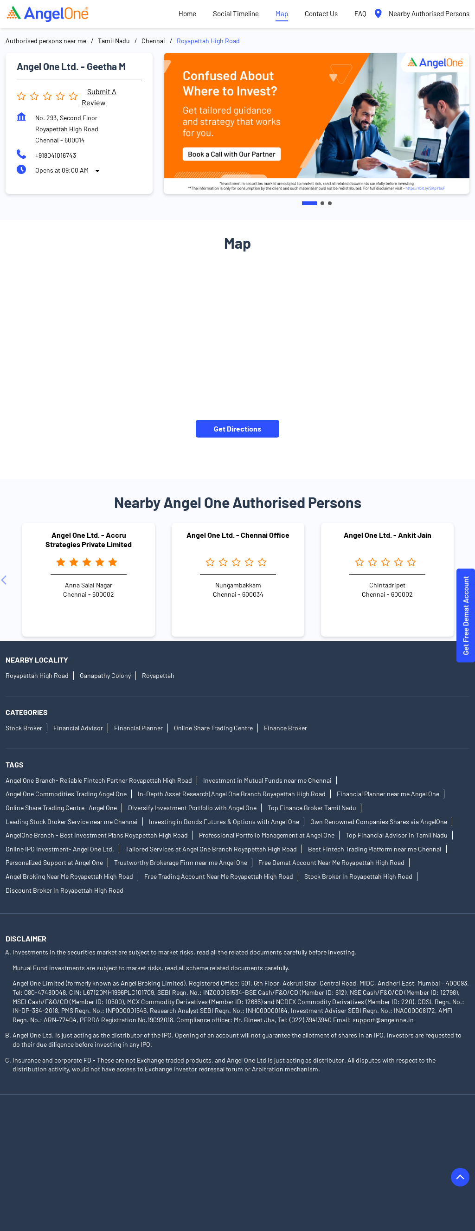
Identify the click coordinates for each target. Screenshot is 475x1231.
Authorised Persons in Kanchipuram (149, 1151)
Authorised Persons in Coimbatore (339, 1125)
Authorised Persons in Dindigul (262, 1138)
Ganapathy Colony (105, 675)
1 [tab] (309, 203)
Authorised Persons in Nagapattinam (376, 1164)
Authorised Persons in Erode (357, 1138)
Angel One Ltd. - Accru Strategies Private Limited (88, 539)
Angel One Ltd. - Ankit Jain (387, 534)
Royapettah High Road (37, 675)
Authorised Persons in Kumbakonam (164, 1164)
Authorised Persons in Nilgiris (251, 1177)
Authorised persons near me (46, 41)
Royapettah (158, 675)
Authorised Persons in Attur (142, 1125)
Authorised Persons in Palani (344, 1177)
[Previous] (5, 579)
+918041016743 (55, 155)
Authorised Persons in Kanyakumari (262, 1151)
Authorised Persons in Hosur (47, 1151)
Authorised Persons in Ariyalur (49, 1125)
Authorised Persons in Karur (362, 1151)
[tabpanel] (316, 123)
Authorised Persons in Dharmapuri (158, 1138)
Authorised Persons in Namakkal (153, 1177)
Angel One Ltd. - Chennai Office (237, 534)
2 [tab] (322, 203)
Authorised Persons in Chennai (236, 1125)
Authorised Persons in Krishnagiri (54, 1164)
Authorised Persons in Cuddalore (53, 1138)
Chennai (153, 41)
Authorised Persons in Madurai (270, 1164)
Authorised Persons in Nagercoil (51, 1177)
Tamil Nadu (114, 41)
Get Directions (237, 428)
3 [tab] (330, 203)
